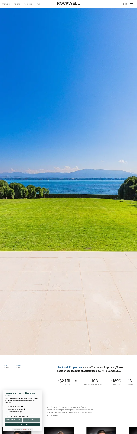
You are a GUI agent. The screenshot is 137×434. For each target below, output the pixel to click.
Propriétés (6, 4)
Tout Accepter (22, 424)
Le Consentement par (22, 429)
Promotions (28, 4)
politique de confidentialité (21, 416)
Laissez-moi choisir (13, 420)
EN (126, 4)
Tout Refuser (31, 420)
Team (38, 4)
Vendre (17, 4)
